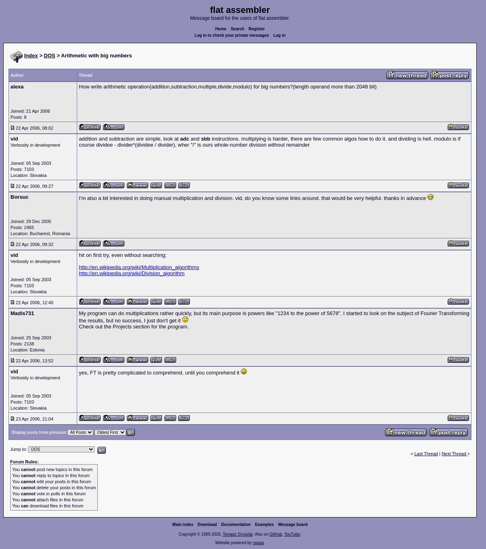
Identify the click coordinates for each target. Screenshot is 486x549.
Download (207, 524)
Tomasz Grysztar (237, 534)
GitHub (275, 534)
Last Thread (426, 453)
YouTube (292, 534)
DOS (49, 56)
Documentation (236, 524)
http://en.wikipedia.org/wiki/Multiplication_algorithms (139, 267)
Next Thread (454, 453)
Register (256, 29)
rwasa (258, 543)
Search (237, 29)
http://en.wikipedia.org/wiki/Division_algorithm (132, 273)
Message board (293, 524)
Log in (280, 35)
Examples (264, 524)
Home (221, 29)
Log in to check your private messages (231, 35)
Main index (183, 524)
